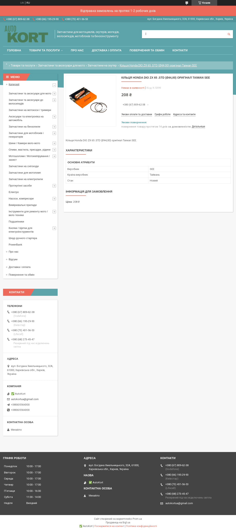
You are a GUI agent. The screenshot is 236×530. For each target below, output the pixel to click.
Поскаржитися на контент (109, 526)
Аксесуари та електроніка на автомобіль (26, 118)
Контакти (180, 50)
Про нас (77, 50)
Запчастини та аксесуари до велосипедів (26, 101)
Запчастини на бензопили (24, 126)
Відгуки (13, 259)
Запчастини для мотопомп (25, 172)
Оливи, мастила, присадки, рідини (30, 149)
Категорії (14, 84)
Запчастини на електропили (26, 179)
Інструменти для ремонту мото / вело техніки (28, 213)
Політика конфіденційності (141, 526)
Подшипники (16, 221)
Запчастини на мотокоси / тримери (30, 110)
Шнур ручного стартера (23, 238)
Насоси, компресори (21, 198)
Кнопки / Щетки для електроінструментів (21, 230)
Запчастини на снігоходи (24, 166)
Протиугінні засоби (20, 185)
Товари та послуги (44, 50)
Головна (14, 50)
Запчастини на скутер (102, 65)
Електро (14, 192)
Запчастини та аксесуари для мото (61, 65)
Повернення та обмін (147, 50)
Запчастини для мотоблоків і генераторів (26, 135)
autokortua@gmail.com (25, 399)
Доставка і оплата (107, 50)
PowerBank (15, 244)
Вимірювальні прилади (23, 205)
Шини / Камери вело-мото (24, 143)
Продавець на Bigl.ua (118, 522)
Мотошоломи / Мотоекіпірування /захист (29, 158)
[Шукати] (229, 34)
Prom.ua (137, 518)
